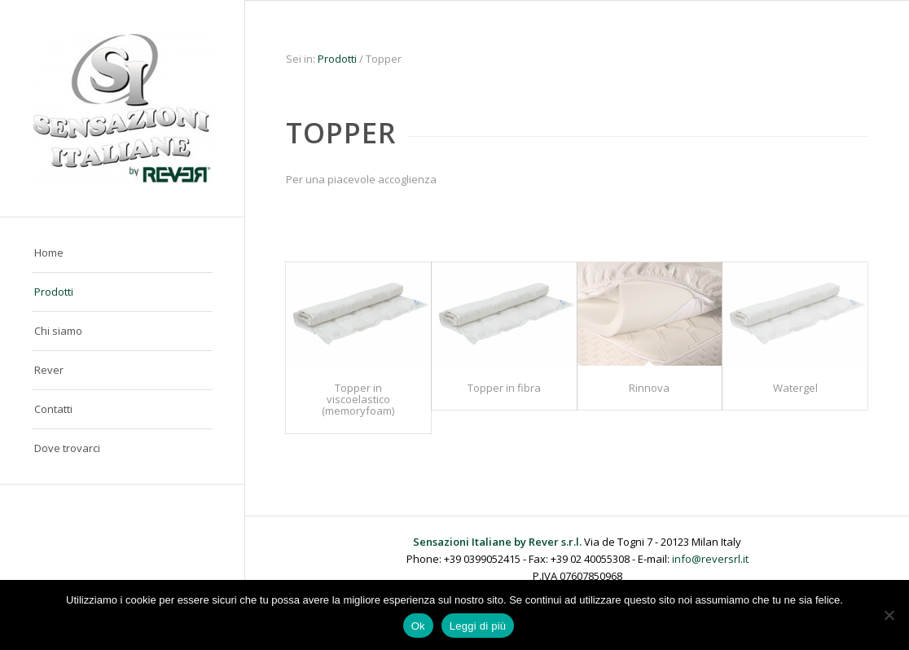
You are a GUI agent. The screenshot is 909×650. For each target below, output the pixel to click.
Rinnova (649, 387)
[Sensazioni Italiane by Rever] (122, 108)
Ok (418, 626)
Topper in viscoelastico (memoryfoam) (358, 399)
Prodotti (337, 58)
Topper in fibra (504, 387)
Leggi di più (478, 626)
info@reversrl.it (710, 558)
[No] (888, 615)
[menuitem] (122, 253)
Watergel (795, 387)
